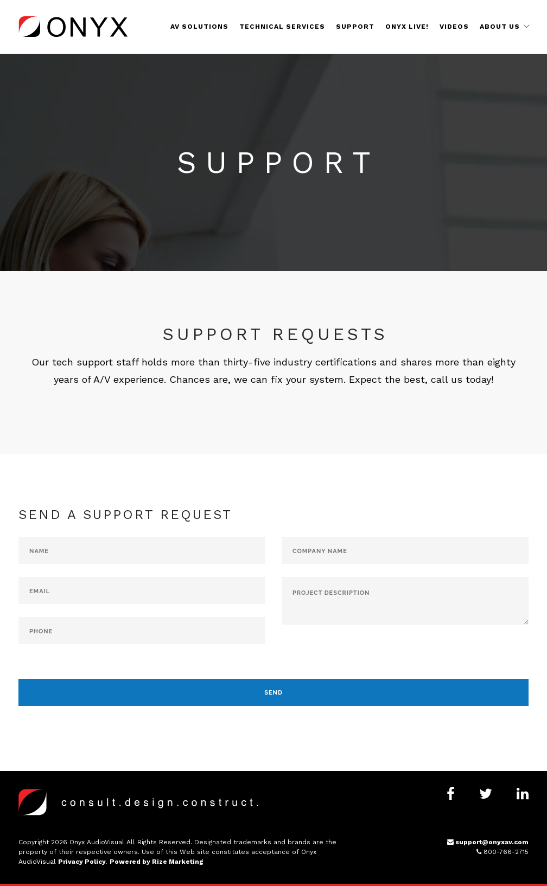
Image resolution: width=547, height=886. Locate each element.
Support (355, 26)
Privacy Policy (82, 861)
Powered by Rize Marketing (156, 861)
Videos (454, 26)
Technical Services (282, 26)
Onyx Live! (407, 26)
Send (273, 692)
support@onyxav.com (488, 842)
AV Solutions (199, 26)
